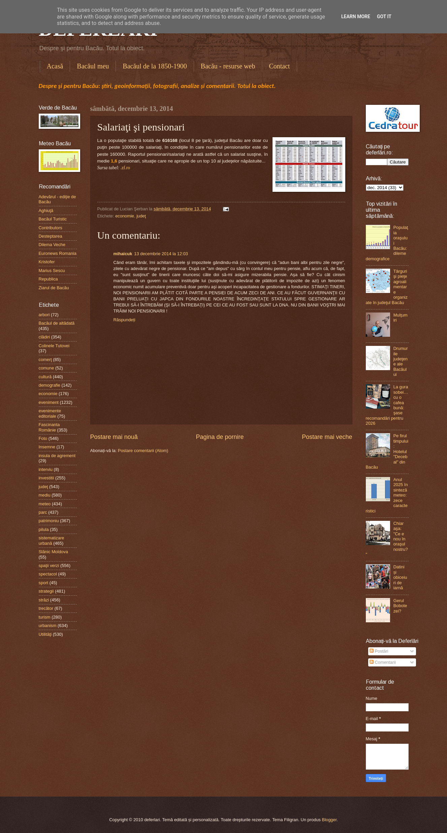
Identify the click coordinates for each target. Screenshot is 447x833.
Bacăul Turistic (53, 218)
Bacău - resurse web (228, 66)
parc (43, 512)
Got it (384, 16)
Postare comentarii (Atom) (143, 450)
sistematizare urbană (51, 540)
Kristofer (47, 261)
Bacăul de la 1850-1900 (155, 66)
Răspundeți (124, 319)
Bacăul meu (93, 66)
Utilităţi (45, 634)
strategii (46, 591)
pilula (44, 529)
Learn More (355, 16)
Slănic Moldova (53, 551)
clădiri (44, 336)
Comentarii (383, 662)
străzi (44, 599)
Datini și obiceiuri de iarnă (400, 577)
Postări (379, 651)
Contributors (50, 227)
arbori (44, 314)
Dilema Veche (52, 244)
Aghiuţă (46, 210)
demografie (49, 385)
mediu (45, 495)
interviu (46, 469)
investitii (46, 477)
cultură (45, 376)
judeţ (141, 215)
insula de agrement (57, 455)
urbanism (48, 625)
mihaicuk (123, 253)
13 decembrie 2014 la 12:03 (161, 253)
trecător (46, 608)
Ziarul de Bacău (54, 287)
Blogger (329, 819)
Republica (48, 278)
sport (44, 582)
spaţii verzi (49, 565)
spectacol (48, 573)
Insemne (47, 446)
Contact (279, 66)
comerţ (45, 359)
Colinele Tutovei (54, 345)
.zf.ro (125, 167)
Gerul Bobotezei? (400, 606)
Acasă (55, 66)
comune (46, 367)
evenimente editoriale (50, 413)
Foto (43, 438)
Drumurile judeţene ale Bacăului (400, 361)
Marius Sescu (52, 270)
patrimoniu (49, 520)
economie (124, 215)
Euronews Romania (57, 253)
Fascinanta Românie (49, 427)
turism (45, 617)
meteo (45, 503)
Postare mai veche (327, 437)
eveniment (49, 402)
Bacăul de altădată (57, 323)
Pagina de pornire (220, 437)
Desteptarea (50, 236)
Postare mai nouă (114, 437)
